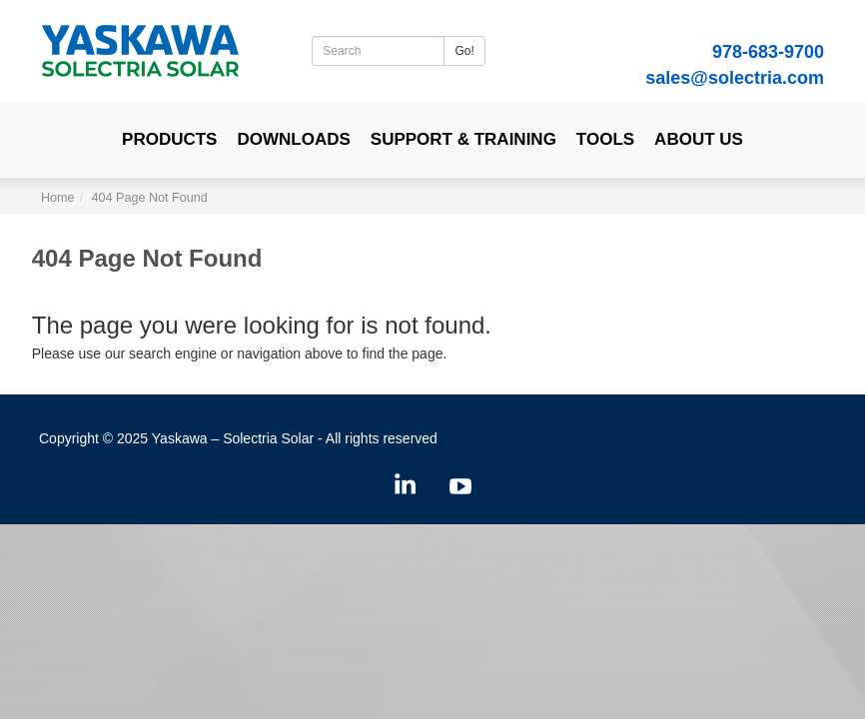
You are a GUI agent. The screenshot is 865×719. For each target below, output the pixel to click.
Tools (605, 139)
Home (58, 198)
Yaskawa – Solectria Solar (233, 438)
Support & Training (463, 139)
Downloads (293, 139)
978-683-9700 (768, 52)
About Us (698, 139)
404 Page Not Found (150, 198)
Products (169, 139)
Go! (463, 51)
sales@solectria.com (734, 78)
